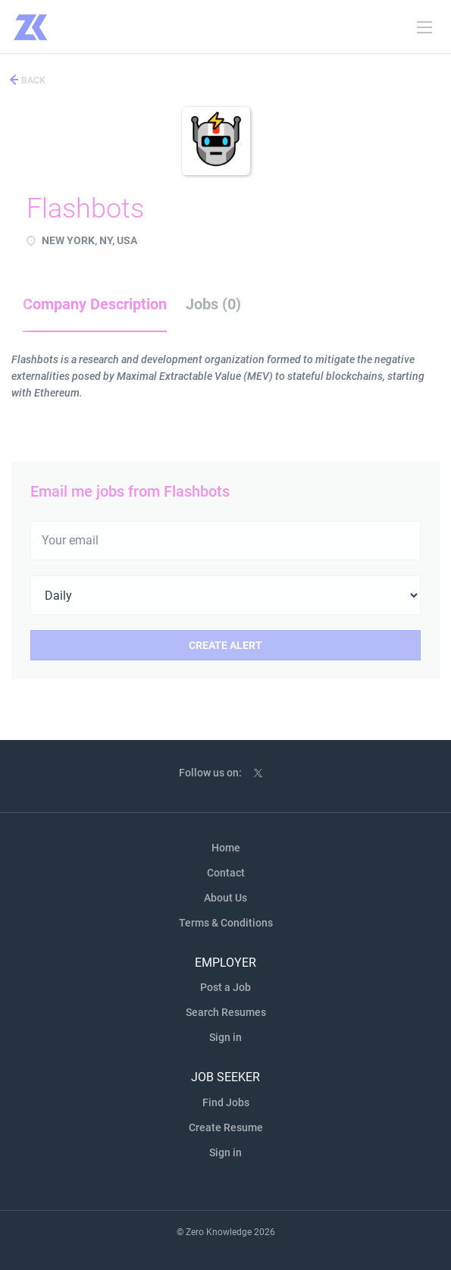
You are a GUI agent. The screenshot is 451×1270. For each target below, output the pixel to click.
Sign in (225, 1037)
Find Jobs (225, 1102)
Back (32, 80)
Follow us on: (210, 773)
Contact (226, 873)
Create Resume (226, 1127)
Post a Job (225, 987)
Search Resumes (226, 1012)
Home (225, 848)
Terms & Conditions (226, 923)
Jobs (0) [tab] (213, 304)
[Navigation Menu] (424, 27)
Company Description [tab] (95, 304)
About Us (225, 898)
